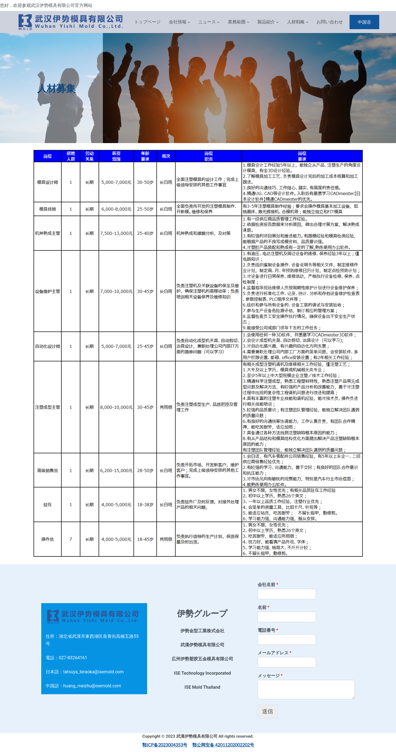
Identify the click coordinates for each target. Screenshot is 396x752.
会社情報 (177, 21)
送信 (267, 711)
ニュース (207, 21)
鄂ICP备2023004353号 (164, 744)
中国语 (364, 21)
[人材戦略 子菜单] (307, 22)
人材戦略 (296, 21)
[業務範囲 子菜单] (248, 22)
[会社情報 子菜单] (189, 22)
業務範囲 (237, 21)
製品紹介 (266, 21)
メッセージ (270, 675)
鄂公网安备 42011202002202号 (223, 744)
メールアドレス (275, 652)
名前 (264, 607)
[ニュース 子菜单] (218, 22)
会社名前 (268, 584)
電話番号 (268, 630)
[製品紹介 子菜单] (277, 22)
